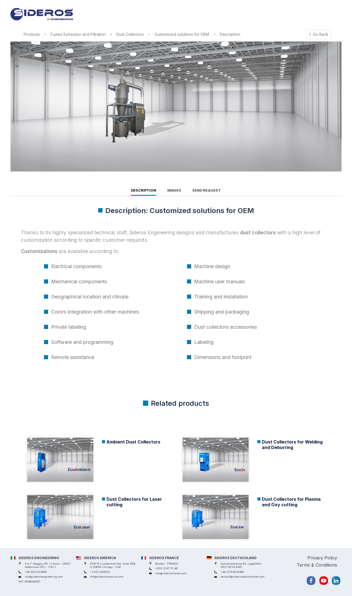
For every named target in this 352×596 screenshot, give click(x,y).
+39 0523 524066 (36, 571)
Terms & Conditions (317, 565)
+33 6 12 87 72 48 (166, 568)
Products (32, 34)
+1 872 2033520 (100, 571)
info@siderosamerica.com (106, 576)
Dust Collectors (130, 34)
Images (174, 190)
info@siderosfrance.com (170, 573)
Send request (206, 190)
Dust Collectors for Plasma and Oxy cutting (291, 501)
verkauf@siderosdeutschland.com (243, 576)
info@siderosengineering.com (44, 576)
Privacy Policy (322, 557)
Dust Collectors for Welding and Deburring (292, 444)
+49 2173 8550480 (232, 571)
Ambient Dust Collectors (133, 442)
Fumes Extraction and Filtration (78, 34)
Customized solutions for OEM (182, 34)
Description (143, 190)
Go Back (320, 34)
